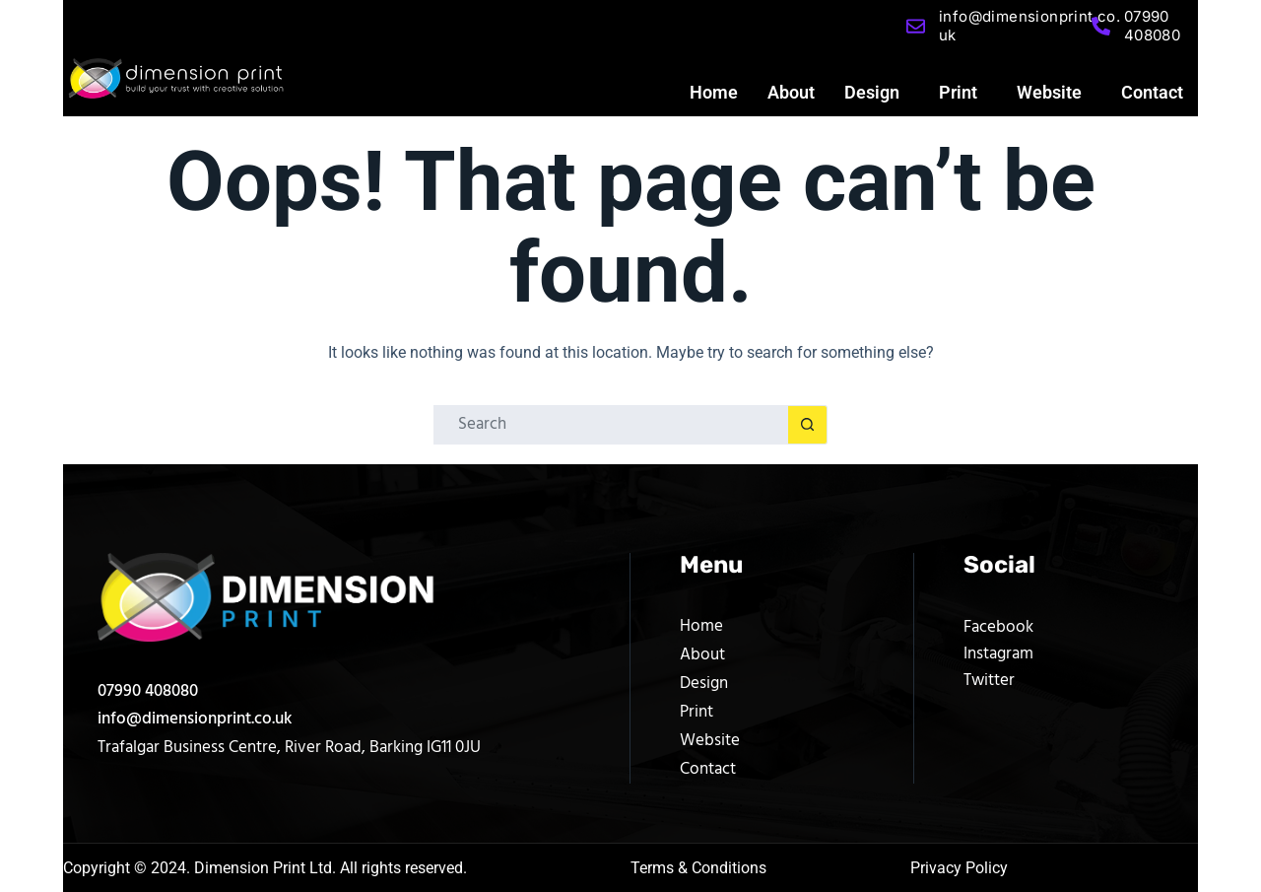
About (791, 92)
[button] (877, 92)
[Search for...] (610, 425)
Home (714, 92)
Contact (1152, 92)
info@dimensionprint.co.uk (195, 719)
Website (1049, 92)
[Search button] (808, 425)
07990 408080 (148, 691)
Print (958, 92)
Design (871, 92)
